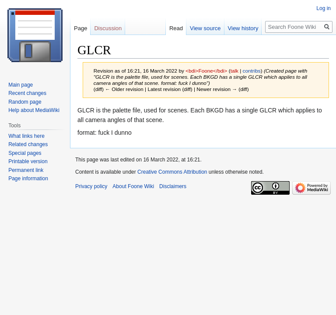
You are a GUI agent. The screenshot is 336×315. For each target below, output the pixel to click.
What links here (26, 136)
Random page (24, 102)
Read (176, 28)
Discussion (108, 28)
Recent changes (27, 93)
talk (234, 71)
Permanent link (25, 170)
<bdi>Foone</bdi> (206, 71)
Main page (20, 85)
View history (243, 28)
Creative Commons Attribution (172, 172)
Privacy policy (91, 186)
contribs (252, 71)
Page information (28, 178)
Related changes (28, 144)
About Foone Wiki (133, 186)
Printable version (27, 161)
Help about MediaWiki (34, 110)
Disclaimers (172, 186)
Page (80, 28)
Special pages (24, 153)
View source (205, 28)
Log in (323, 8)
